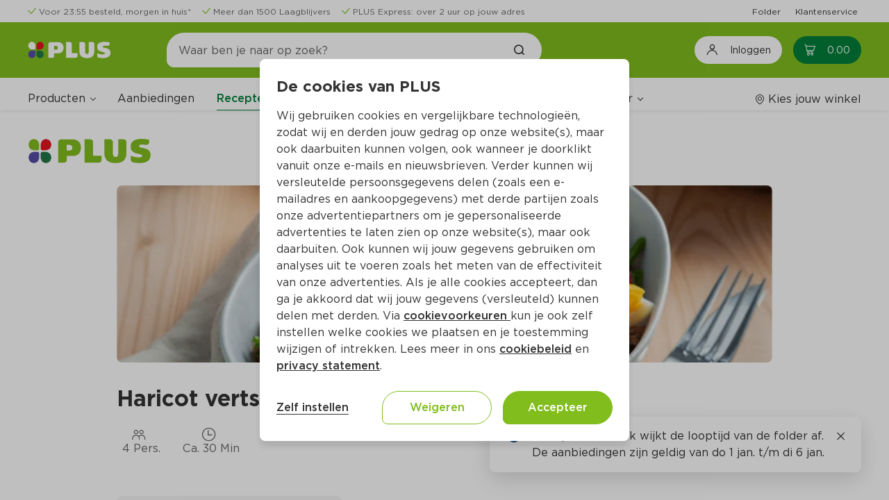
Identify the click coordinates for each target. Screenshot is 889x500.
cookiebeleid (535, 349)
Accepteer (558, 407)
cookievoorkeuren (457, 315)
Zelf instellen (312, 407)
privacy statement (328, 365)
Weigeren (437, 407)
